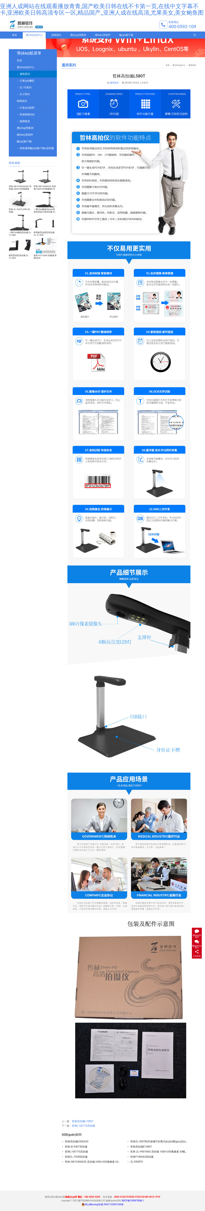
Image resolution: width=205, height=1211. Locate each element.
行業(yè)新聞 (27, 107)
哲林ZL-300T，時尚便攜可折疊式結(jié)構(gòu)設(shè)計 (159, 1141)
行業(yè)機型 (27, 80)
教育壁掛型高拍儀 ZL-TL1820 (19, 256)
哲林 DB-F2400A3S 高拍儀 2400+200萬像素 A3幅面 (94, 1161)
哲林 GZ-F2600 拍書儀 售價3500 (45, 256)
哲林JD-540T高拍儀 (76, 1146)
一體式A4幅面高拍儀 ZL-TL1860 (20, 233)
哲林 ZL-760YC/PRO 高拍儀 (19, 210)
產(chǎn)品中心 (34, 35)
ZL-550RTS (136, 1161)
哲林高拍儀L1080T (82, 1121)
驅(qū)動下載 (126, 35)
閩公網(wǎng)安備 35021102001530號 (104, 1204)
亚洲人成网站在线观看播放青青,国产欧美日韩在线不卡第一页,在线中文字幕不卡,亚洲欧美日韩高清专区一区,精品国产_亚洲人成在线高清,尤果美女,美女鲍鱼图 (102, 9)
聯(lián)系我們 (102, 35)
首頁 (14, 35)
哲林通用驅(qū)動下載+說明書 (37, 148)
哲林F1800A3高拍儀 (141, 1156)
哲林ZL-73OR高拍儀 (76, 1156)
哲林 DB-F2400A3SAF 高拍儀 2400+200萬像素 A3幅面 (20, 187)
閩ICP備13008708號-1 (133, 1200)
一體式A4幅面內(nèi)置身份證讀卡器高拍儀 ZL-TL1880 (45, 210)
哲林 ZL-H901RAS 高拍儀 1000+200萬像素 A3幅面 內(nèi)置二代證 (159, 1151)
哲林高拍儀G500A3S (76, 1141)
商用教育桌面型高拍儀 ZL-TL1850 (44, 233)
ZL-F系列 (25, 94)
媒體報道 (25, 121)
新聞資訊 (56, 35)
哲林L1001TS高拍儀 (83, 1125)
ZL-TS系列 (26, 87)
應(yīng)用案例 (78, 35)
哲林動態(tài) (27, 114)
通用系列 (114, 82)
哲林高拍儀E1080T (141, 1146)
